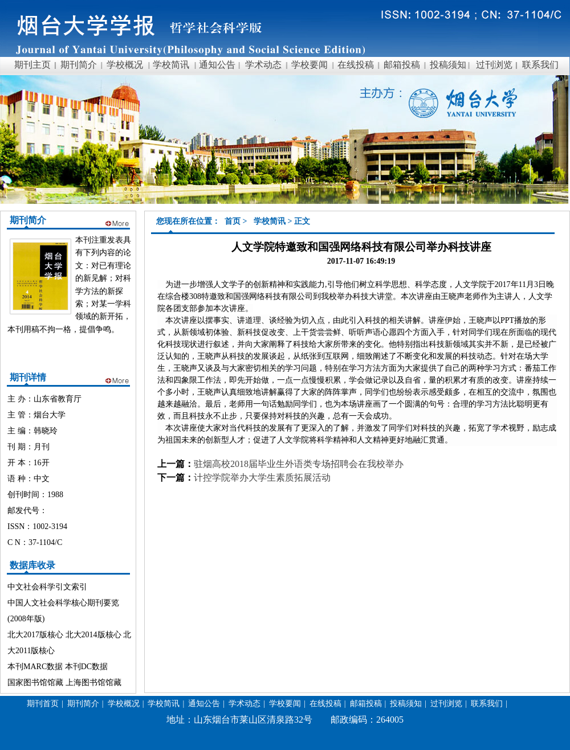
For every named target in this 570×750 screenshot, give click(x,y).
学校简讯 (270, 221)
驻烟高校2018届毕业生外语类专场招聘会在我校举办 (299, 464)
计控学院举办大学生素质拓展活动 (262, 477)
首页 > (237, 221)
